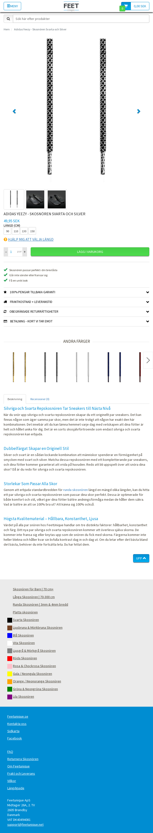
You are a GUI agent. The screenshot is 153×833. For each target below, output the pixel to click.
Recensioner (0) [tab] (39, 399)
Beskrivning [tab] (15, 399)
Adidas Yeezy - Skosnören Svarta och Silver (40, 29)
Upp (141, 558)
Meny (12, 6)
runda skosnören (75, 490)
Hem (7, 29)
